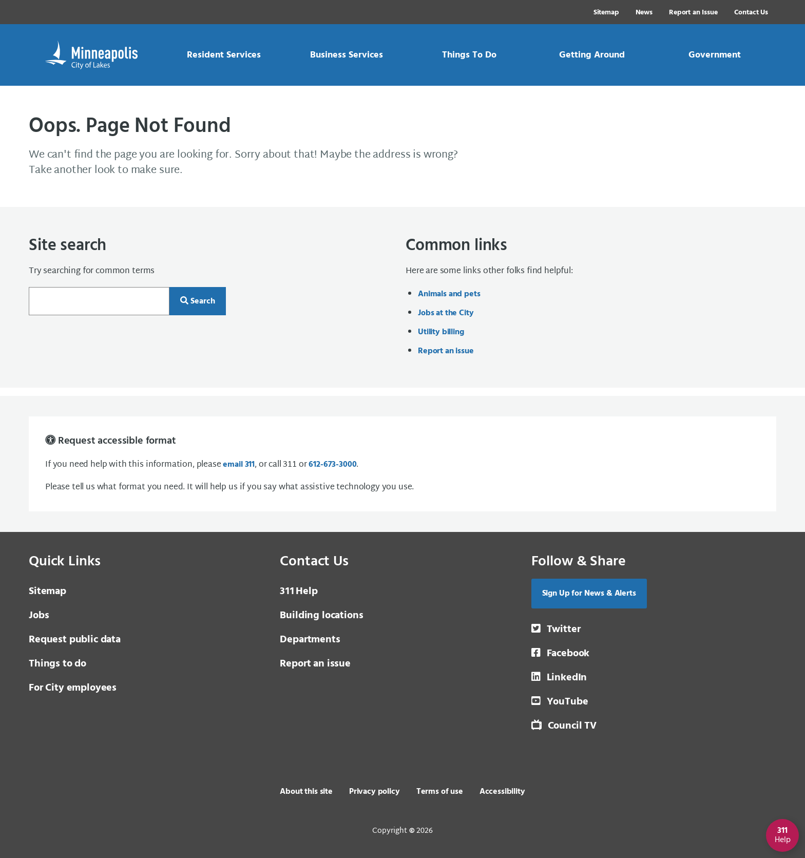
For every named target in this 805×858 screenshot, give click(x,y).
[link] (223, 55)
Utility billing (441, 332)
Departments (310, 640)
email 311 (239, 464)
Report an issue (446, 351)
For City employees (73, 688)
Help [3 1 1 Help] (298, 591)
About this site (306, 791)
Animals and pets (449, 294)
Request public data (75, 640)
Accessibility (502, 791)
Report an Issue (693, 12)
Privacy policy (374, 791)
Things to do (57, 664)
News (644, 12)
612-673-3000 (332, 464)
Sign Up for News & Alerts (589, 593)
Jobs (39, 615)
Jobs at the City (445, 313)
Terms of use (439, 791)
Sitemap (606, 12)
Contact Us (751, 12)
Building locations (321, 615)
